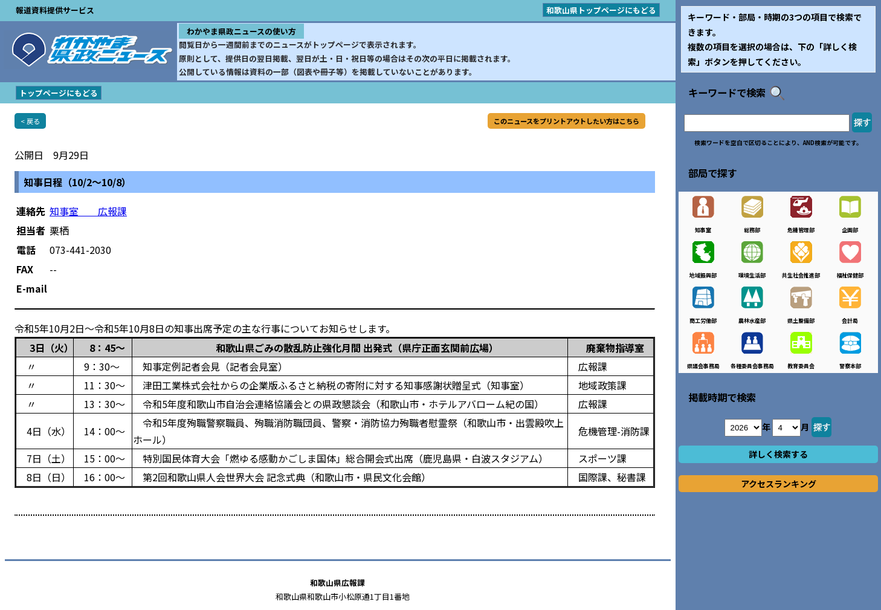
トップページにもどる (58, 93)
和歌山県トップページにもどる (601, 10)
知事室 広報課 (88, 211)
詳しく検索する (778, 454)
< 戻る (30, 121)
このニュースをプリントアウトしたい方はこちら (566, 121)
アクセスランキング (778, 484)
